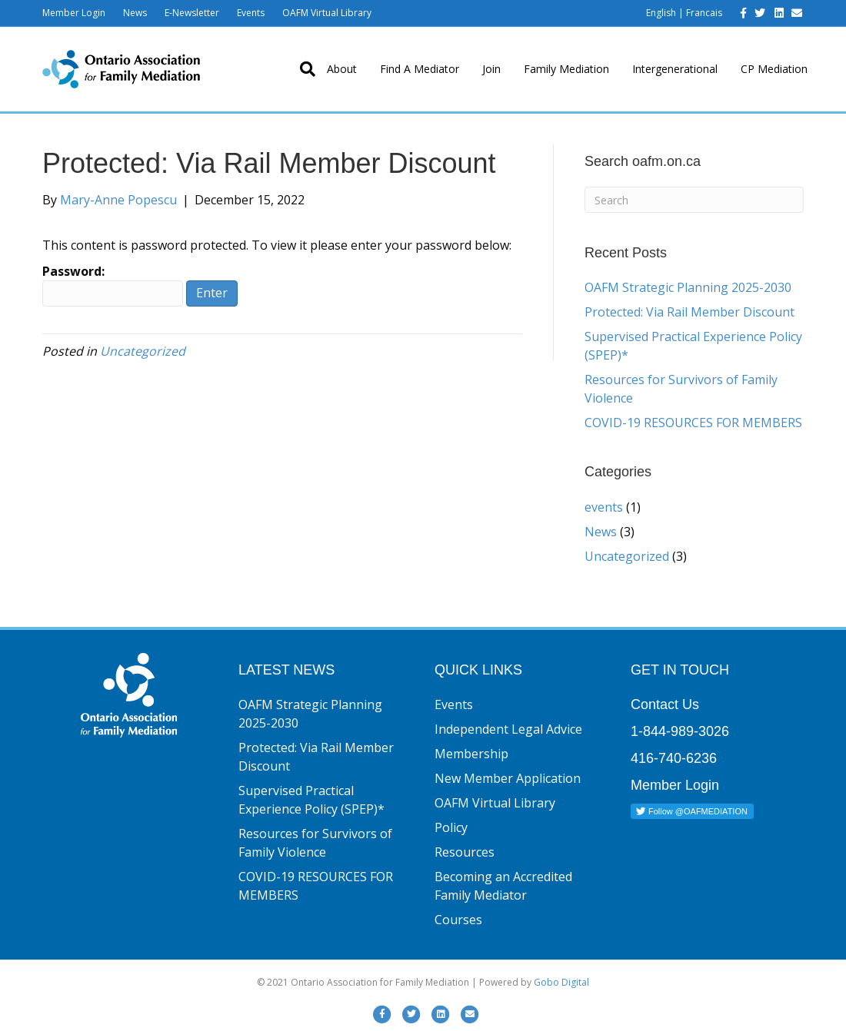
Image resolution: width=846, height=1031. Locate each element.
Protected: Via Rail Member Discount (689, 311)
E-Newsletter (192, 12)
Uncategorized (142, 351)
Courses (458, 919)
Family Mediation (566, 68)
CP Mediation (774, 68)
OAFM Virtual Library (326, 12)
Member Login (73, 12)
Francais (704, 12)
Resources (465, 852)
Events (251, 12)
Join (491, 68)
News (135, 12)
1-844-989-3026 (680, 731)
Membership (471, 753)
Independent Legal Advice (508, 729)
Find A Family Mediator (129, 765)
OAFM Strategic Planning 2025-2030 (688, 287)
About (342, 68)
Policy (451, 827)
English (661, 12)
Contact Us (665, 704)
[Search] (301, 69)
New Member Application (508, 778)
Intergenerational (675, 68)
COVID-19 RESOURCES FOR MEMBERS (693, 422)
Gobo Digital (561, 982)
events (604, 507)
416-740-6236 (674, 758)
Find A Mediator (419, 68)
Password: (112, 285)
